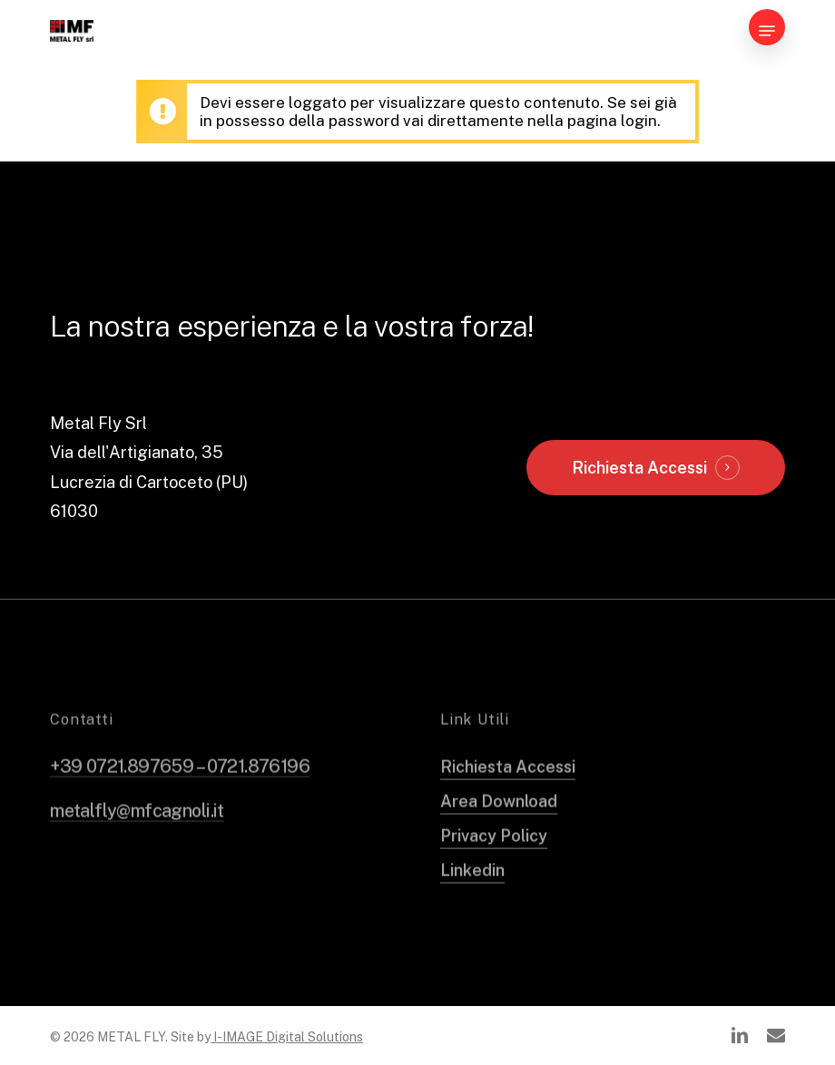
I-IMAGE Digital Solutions (287, 1037)
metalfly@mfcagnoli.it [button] (137, 834)
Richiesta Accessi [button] (639, 467)
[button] (767, 31)
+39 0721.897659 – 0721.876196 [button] (179, 788)
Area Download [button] (498, 824)
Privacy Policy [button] (493, 858)
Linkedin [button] (472, 893)
